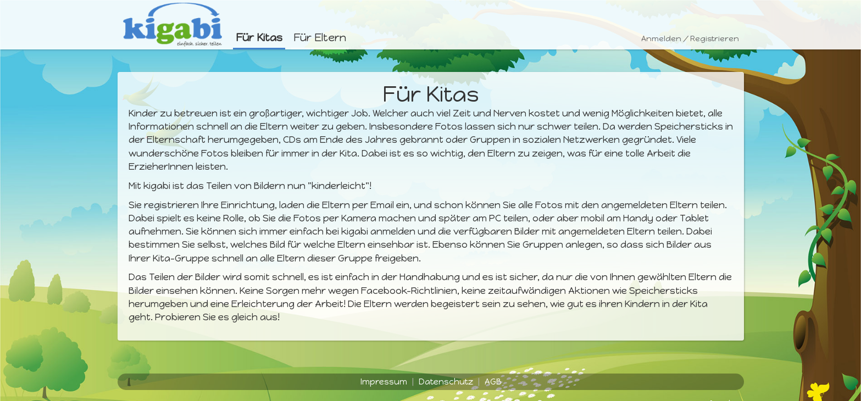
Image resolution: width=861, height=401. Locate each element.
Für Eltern (319, 37)
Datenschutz (446, 382)
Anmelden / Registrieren (690, 38)
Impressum (383, 382)
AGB (493, 382)
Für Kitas (259, 37)
